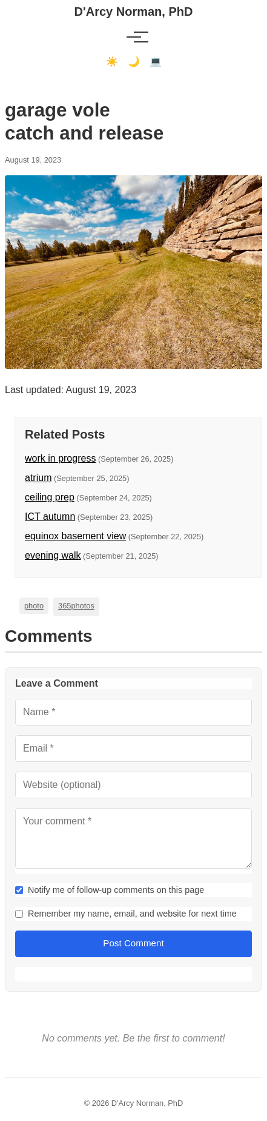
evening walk (53, 555)
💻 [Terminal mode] (156, 61)
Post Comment (133, 943)
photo (34, 605)
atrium (38, 478)
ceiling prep (49, 497)
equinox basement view (75, 536)
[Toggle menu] (133, 37)
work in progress (60, 458)
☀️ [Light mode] (112, 61)
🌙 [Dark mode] (134, 61)
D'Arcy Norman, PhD (133, 11)
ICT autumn (50, 516)
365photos (76, 605)
